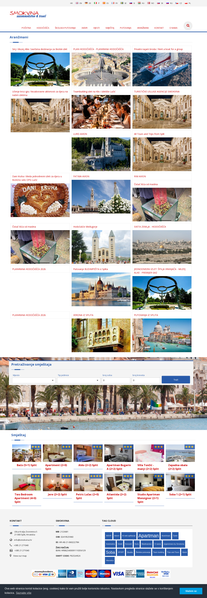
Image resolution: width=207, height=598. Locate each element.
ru (169, 3)
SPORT (121, 552)
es (106, 3)
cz (179, 3)
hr (71, 3)
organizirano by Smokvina (174, 544)
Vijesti (184, 552)
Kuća (137, 544)
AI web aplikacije (129, 536)
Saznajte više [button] (23, 593)
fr (115, 3)
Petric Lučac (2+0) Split (87, 496)
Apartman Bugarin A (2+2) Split (119, 467)
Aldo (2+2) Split (88, 465)
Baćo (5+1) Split (27, 465)
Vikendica (110, 560)
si (132, 3)
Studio (130, 552)
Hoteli (120, 544)
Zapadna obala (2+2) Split (177, 467)
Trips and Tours (173, 552)
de (88, 3)
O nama (157, 544)
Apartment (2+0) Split (56, 467)
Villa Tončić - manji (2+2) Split (148, 467)
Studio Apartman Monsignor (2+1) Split (148, 498)
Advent (116, 536)
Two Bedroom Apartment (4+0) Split (25, 498)
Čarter (175, 536)
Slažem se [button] (191, 591)
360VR (108, 536)
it (97, 3)
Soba (110, 552)
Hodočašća (110, 544)
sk (160, 3)
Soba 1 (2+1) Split (180, 494)
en (79, 3)
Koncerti (128, 544)
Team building (158, 552)
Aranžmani (166, 536)
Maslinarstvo (147, 544)
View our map (20, 555)
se (123, 3)
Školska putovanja (143, 552)
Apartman (148, 535)
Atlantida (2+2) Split (116, 496)
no (150, 3)
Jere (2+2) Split (57, 494)
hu (141, 3)
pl (188, 3)
